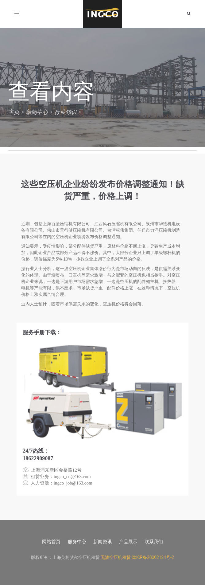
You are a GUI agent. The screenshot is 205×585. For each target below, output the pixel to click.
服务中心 (77, 541)
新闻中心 (37, 112)
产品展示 (128, 541)
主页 (13, 112)
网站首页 (51, 541)
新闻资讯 (102, 541)
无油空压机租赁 (116, 557)
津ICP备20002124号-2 (153, 557)
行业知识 (65, 112)
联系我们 (154, 541)
